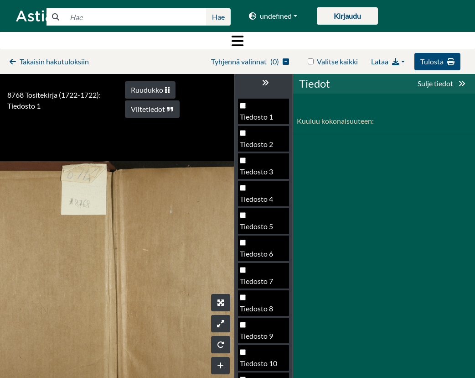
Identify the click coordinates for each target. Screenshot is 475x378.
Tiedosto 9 (256, 335)
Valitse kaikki (337, 61)
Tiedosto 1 (256, 116)
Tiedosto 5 (256, 226)
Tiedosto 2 (256, 144)
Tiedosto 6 (256, 253)
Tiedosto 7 (256, 281)
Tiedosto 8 (256, 308)
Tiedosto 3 (256, 171)
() (250, 61)
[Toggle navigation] (237, 40)
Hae (218, 16)
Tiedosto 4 (256, 198)
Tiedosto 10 (258, 363)
